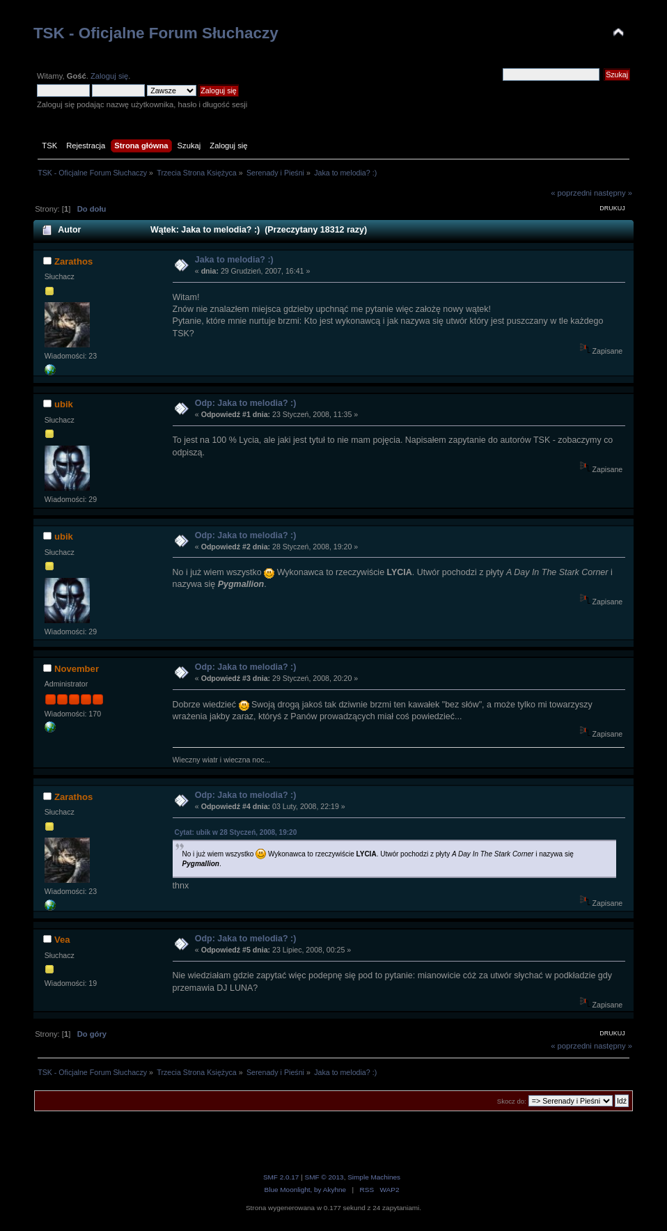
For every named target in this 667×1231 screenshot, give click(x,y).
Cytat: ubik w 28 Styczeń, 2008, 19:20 (236, 832)
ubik (63, 404)
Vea (62, 939)
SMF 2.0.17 (281, 1177)
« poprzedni (571, 193)
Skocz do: (511, 1101)
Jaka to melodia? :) (234, 260)
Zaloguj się (109, 76)
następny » (613, 193)
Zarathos (73, 261)
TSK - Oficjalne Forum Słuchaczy (155, 33)
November (76, 669)
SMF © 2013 (324, 1177)
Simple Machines (373, 1177)
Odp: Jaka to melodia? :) (246, 403)
